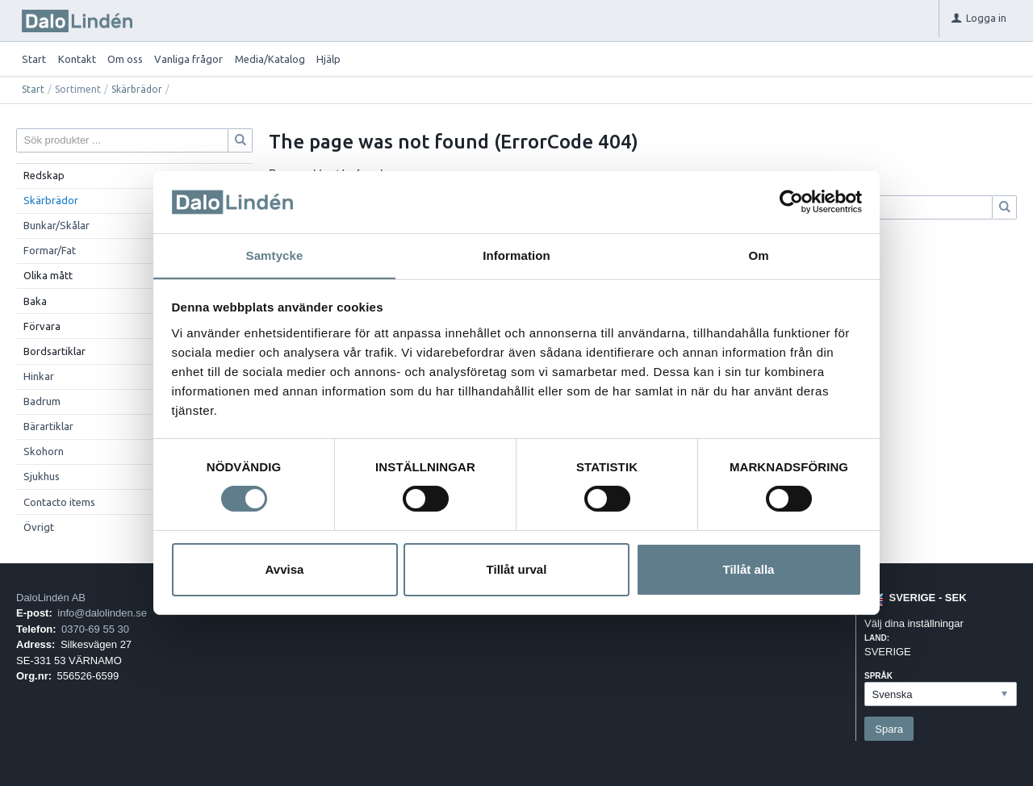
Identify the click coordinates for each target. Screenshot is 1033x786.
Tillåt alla (749, 569)
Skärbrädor (136, 89)
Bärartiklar (48, 426)
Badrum (42, 401)
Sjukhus (41, 476)
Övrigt (38, 527)
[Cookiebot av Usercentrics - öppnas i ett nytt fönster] (791, 202)
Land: (876, 637)
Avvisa (285, 569)
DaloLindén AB (51, 598)
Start (34, 59)
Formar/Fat (49, 250)
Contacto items (59, 502)
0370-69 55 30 (95, 629)
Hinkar (38, 376)
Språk (878, 675)
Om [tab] (758, 254)
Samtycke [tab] (274, 254)
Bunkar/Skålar (56, 225)
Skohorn (43, 451)
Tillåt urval (517, 569)
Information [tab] (516, 254)
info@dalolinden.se (102, 613)
